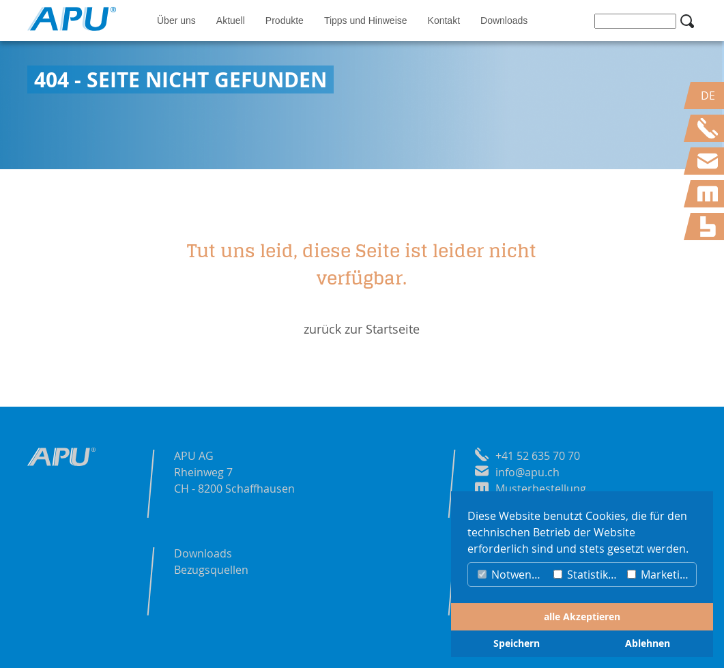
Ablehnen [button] (647, 643)
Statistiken (587, 574)
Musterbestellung (540, 488)
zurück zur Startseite (362, 329)
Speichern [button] (516, 643)
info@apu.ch (527, 472)
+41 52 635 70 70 (537, 455)
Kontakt (444, 20)
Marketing (660, 574)
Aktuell (230, 20)
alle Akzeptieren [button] (582, 617)
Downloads (503, 20)
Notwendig (512, 574)
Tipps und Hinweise (365, 20)
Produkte (284, 20)
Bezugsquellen (211, 569)
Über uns (176, 20)
